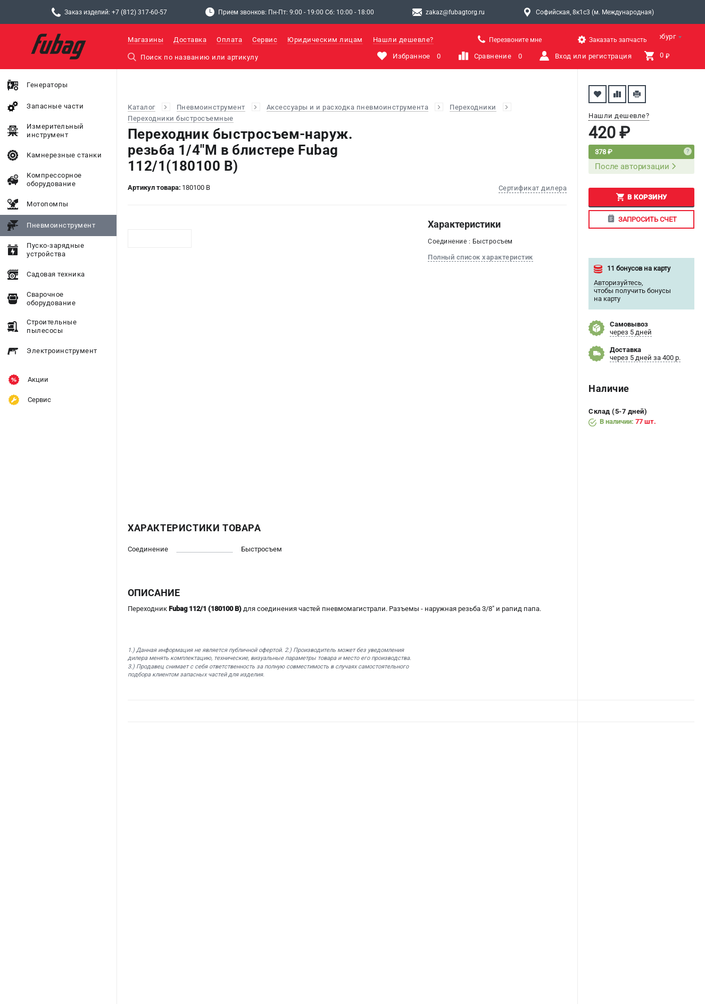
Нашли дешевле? (403, 40)
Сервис (264, 40)
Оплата (229, 40)
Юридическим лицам (325, 40)
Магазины (145, 40)
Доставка (189, 40)
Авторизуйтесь (618, 283)
